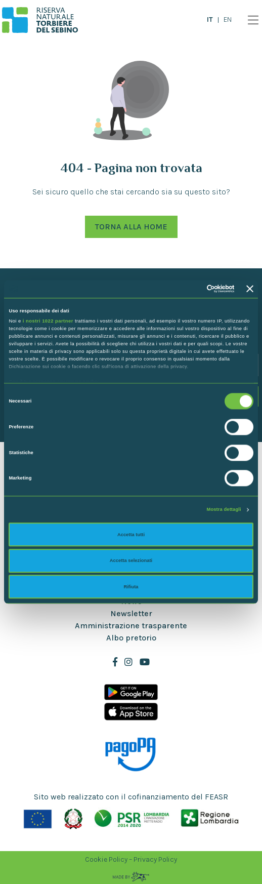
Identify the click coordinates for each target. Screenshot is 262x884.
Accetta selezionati (131, 560)
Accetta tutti (131, 534)
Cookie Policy (106, 859)
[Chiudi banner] (249, 289)
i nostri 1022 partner (48, 321)
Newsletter (131, 613)
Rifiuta (130, 586)
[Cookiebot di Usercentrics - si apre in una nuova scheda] (190, 289)
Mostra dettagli (224, 509)
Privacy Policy (155, 859)
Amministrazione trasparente (131, 625)
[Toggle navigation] (250, 20)
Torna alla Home (131, 226)
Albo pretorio (131, 637)
